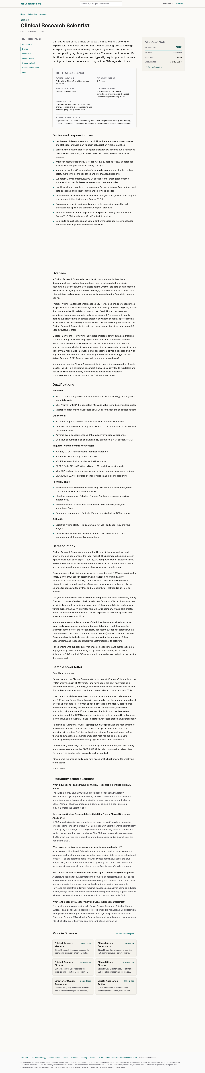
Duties (25, 49)
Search (66, 1057)
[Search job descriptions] (101, 3)
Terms (92, 1057)
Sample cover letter (30, 67)
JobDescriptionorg (30, 3)
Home (22, 14)
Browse (179, 4)
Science (43, 14)
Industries (168, 4)
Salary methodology (154, 67)
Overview (26, 54)
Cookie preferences (147, 1057)
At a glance (27, 44)
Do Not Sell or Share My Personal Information (117, 1057)
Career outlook (28, 63)
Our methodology (38, 1057)
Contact (74, 1057)
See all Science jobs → (126, 933)
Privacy (84, 1057)
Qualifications (28, 58)
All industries (54, 1057)
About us (24, 1057)
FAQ (24, 72)
